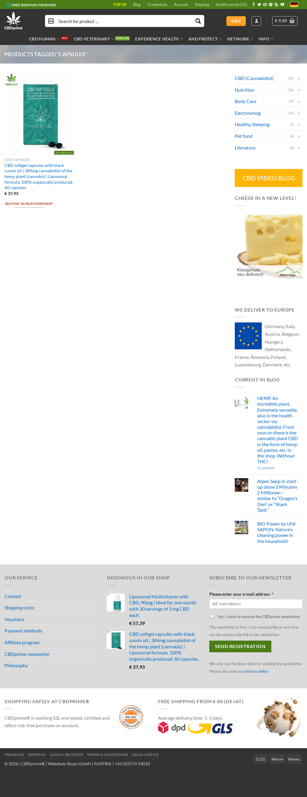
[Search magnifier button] (198, 21)
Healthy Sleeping (252, 124)
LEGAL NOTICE (145, 754)
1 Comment (274, 468)
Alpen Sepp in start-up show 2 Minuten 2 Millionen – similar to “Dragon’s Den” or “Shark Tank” (277, 495)
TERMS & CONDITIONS (107, 754)
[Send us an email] (265, 5)
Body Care (245, 101)
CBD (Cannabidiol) (254, 78)
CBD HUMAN (44, 39)
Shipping (202, 4)
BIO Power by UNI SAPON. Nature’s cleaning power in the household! (276, 532)
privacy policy (256, 671)
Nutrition (244, 89)
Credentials (157, 4)
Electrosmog (248, 113)
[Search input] (124, 20)
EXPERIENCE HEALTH (159, 39)
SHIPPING (37, 754)
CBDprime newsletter (26, 654)
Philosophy (16, 665)
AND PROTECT (205, 39)
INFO (266, 39)
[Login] (256, 21)
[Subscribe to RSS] (276, 5)
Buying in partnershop (29, 204)
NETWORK (240, 39)
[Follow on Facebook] (253, 5)
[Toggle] (299, 77)
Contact (12, 596)
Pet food (243, 136)
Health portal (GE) (231, 4)
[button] (284, 21)
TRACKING (14, 754)
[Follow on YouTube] (282, 5)
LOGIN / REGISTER (66, 754)
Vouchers (14, 619)
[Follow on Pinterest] (271, 5)
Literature (245, 147)
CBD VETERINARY (94, 39)
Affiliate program (22, 642)
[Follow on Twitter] (259, 5)
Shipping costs (19, 607)
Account (181, 4)
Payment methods (23, 630)
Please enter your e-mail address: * (241, 594)
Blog (137, 4)
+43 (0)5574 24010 (132, 763)
